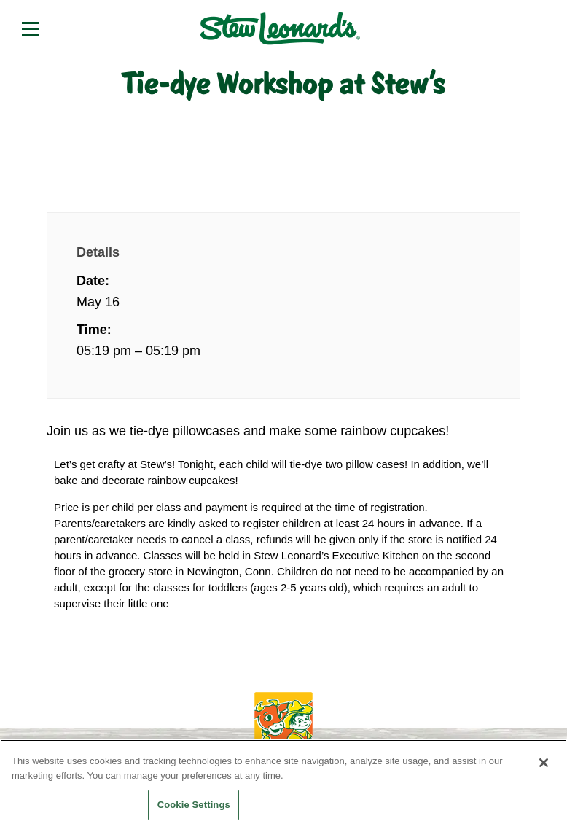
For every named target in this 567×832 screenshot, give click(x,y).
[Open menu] (30, 28)
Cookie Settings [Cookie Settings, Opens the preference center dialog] (193, 804)
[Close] (544, 763)
